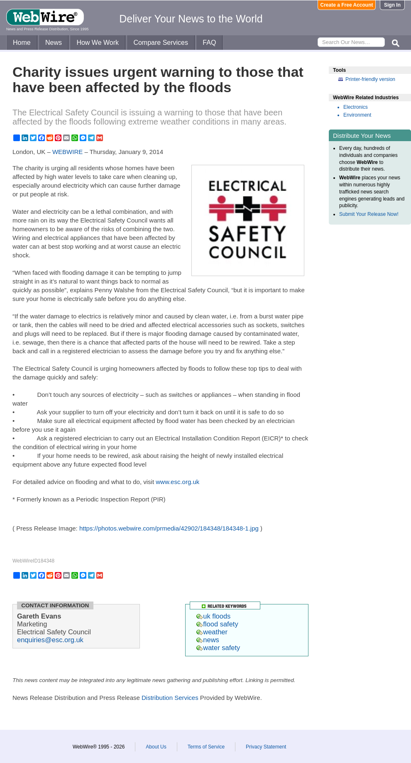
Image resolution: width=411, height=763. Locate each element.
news (207, 639)
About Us (156, 747)
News (53, 42)
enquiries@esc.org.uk (50, 639)
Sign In (392, 5)
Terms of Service (206, 747)
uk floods (213, 616)
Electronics (355, 107)
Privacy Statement (266, 747)
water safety (218, 647)
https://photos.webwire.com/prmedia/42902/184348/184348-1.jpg (169, 528)
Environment (357, 115)
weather (212, 632)
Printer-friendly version (370, 79)
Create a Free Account (346, 5)
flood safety (217, 624)
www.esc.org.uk (177, 481)
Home (22, 42)
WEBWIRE (67, 151)
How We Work (97, 42)
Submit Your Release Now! (369, 214)
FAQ (209, 42)
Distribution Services (170, 697)
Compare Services (160, 42)
